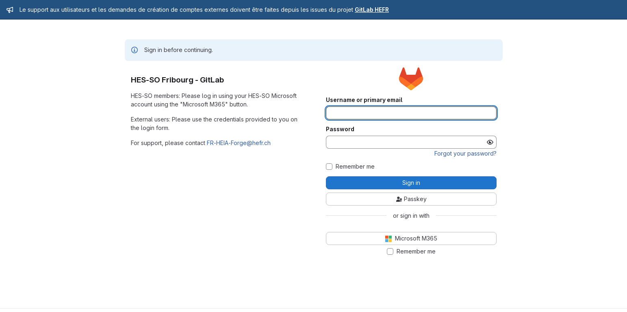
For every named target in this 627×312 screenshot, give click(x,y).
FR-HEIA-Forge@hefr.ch (239, 142)
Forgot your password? (465, 153)
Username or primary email (364, 100)
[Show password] (490, 142)
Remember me (355, 166)
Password (340, 129)
